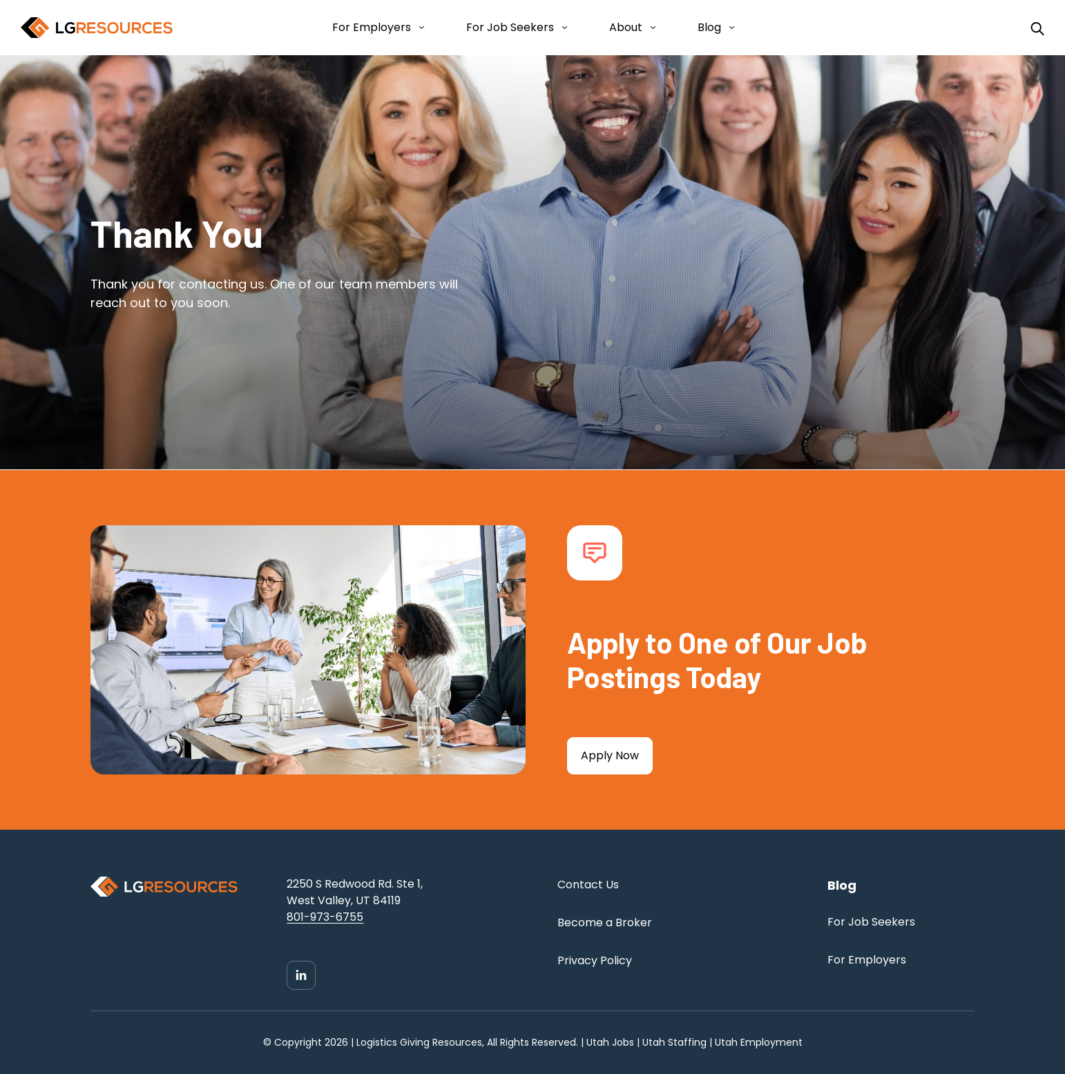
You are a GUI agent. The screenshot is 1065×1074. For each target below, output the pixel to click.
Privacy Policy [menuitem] (594, 960)
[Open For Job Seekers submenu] (561, 27)
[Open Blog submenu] (729, 27)
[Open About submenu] (650, 27)
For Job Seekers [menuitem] (871, 922)
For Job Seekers (510, 27)
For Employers (371, 27)
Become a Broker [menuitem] (604, 922)
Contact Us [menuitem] (588, 884)
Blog (709, 27)
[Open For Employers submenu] (418, 27)
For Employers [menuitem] (866, 960)
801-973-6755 (325, 917)
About (625, 27)
